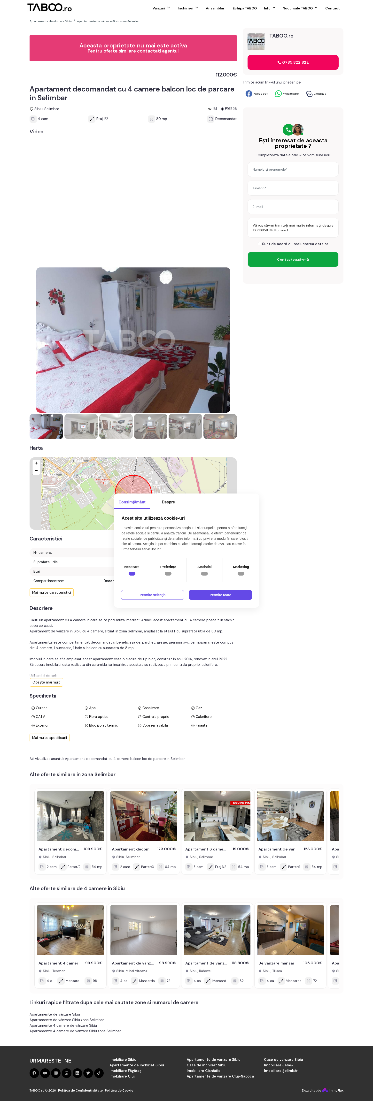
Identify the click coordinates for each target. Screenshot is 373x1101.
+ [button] (36, 463)
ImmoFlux (332, 1090)
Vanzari (159, 8)
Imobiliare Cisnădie (203, 1071)
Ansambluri (215, 8)
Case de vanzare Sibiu (283, 1059)
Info (267, 8)
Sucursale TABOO (298, 8)
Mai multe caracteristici (51, 592)
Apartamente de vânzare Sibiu (55, 1014)
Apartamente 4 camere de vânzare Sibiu (63, 1025)
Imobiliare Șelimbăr (281, 1071)
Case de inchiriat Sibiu (206, 1065)
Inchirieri (185, 8)
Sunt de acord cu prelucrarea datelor (293, 244)
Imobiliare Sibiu (122, 1059)
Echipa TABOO (245, 8)
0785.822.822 (293, 62)
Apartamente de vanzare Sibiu (214, 1059)
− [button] (36, 471)
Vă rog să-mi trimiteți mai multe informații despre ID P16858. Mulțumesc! (293, 228)
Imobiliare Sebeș (278, 1065)
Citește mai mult (46, 682)
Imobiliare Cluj (122, 1076)
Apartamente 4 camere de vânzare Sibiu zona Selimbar (75, 1031)
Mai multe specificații (49, 738)
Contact (332, 8)
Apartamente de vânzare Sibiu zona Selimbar (67, 1020)
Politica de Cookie (119, 1090)
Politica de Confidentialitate (80, 1090)
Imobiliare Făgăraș (125, 1071)
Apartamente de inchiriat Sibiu (136, 1065)
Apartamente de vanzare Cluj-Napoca (220, 1076)
